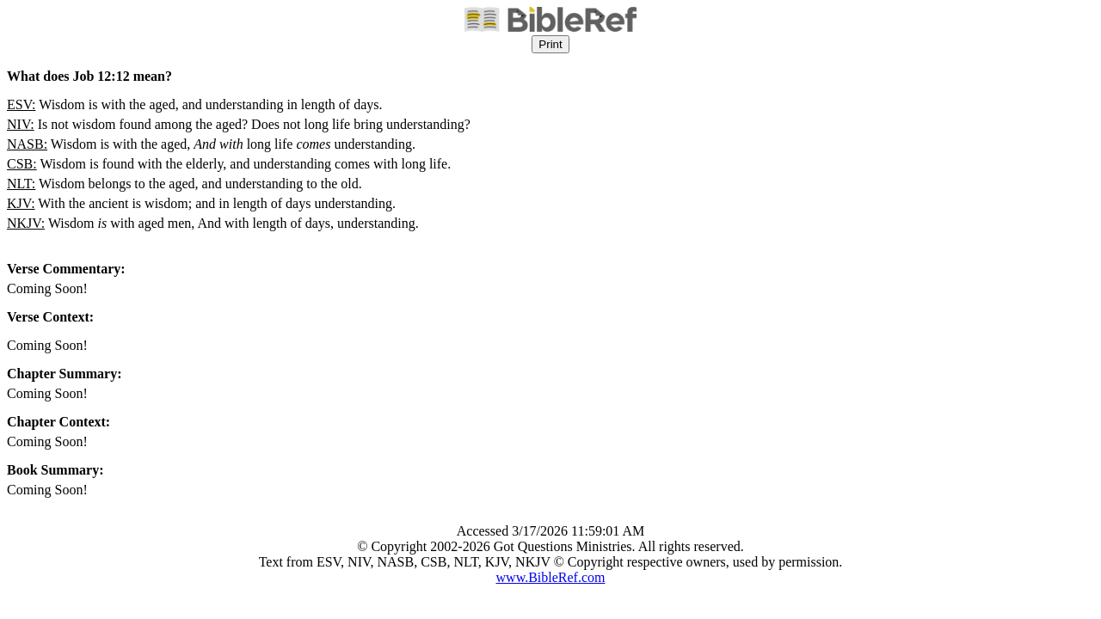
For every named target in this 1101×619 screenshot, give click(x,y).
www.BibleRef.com (551, 577)
